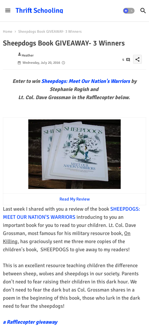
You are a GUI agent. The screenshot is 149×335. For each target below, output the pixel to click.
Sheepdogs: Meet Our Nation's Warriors (86, 81)
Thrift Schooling (39, 10)
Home (7, 31)
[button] (129, 11)
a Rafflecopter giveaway (30, 322)
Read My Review (74, 199)
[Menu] (8, 11)
